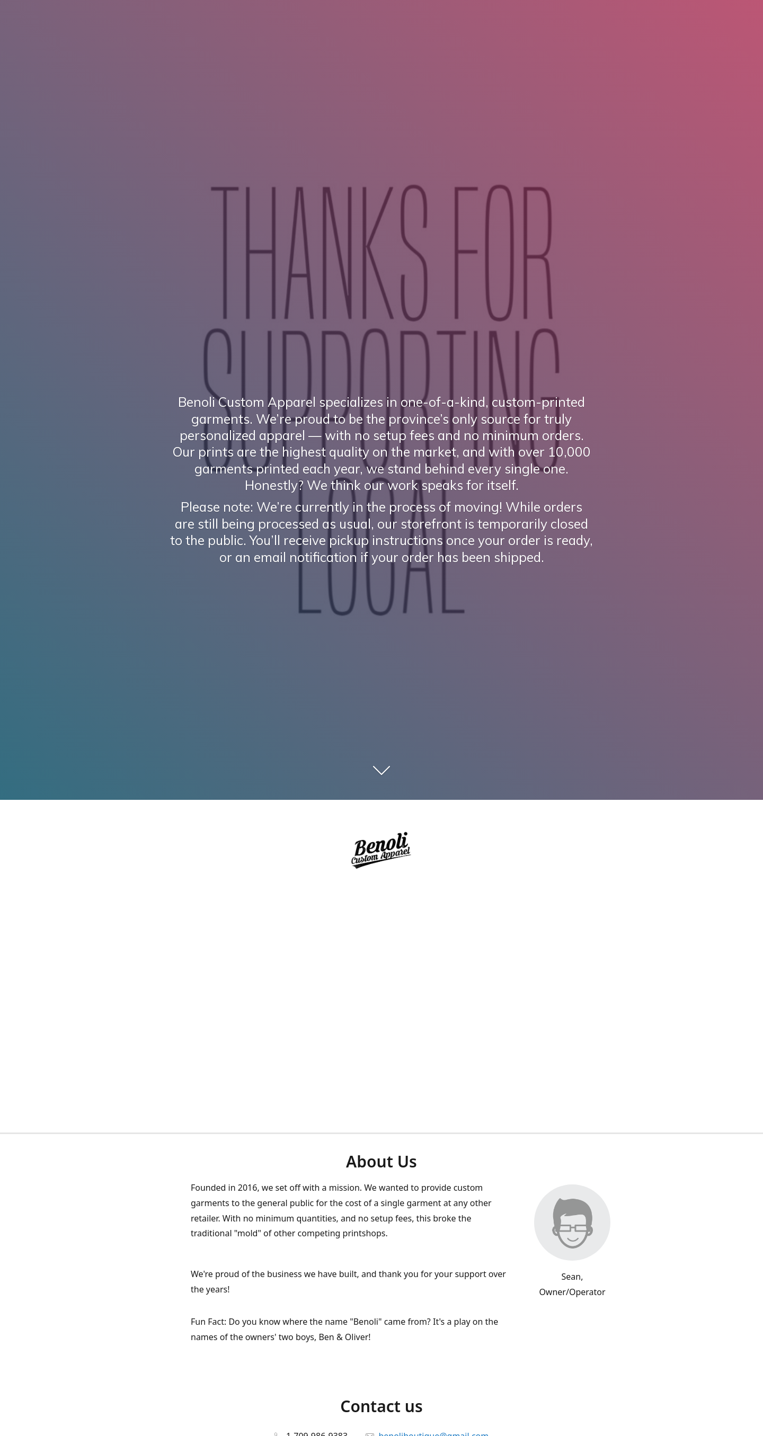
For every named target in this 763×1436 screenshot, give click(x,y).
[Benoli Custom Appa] (381, 852)
